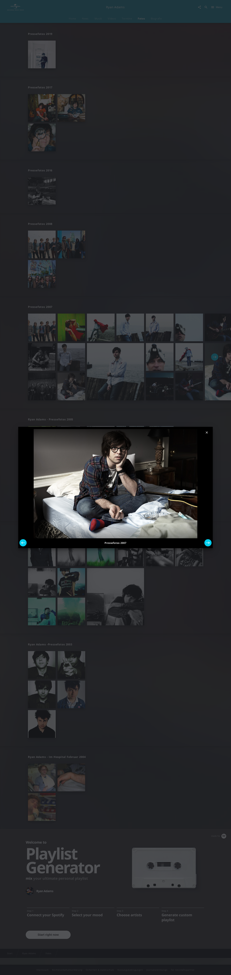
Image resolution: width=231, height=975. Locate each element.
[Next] (208, 542)
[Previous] (23, 542)
